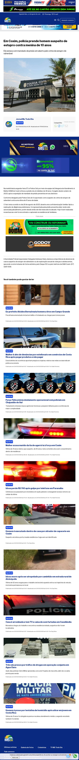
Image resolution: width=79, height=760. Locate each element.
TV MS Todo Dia (56, 747)
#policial (9, 308)
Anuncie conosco (68, 20)
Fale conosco (9, 752)
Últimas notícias (10, 747)
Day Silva (54, 321)
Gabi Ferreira (55, 366)
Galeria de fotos (27, 747)
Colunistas (42, 747)
